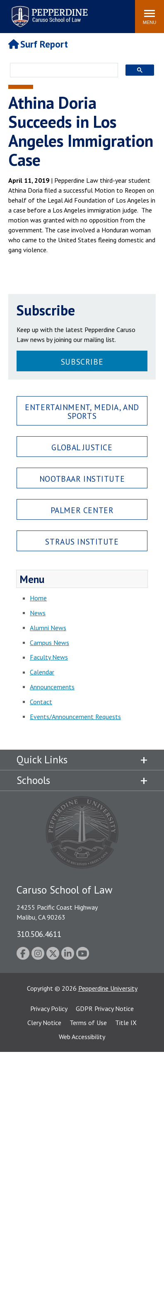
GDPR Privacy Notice (105, 1008)
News (38, 613)
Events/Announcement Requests (75, 716)
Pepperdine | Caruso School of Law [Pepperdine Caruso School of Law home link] (48, 11)
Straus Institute (81, 541)
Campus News (49, 642)
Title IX (126, 1022)
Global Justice (81, 447)
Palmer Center (82, 510)
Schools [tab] (33, 780)
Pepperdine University (107, 988)
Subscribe (82, 361)
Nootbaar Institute (82, 478)
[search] (61, 70)
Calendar (42, 672)
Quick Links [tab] (42, 759)
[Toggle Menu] (149, 16)
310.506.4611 (39, 934)
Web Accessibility (82, 1036)
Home (38, 598)
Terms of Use (88, 1022)
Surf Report (38, 44)
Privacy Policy (49, 1008)
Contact (41, 702)
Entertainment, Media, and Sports (82, 411)
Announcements (52, 687)
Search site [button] (16, 12)
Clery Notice (44, 1022)
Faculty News (49, 657)
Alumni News (48, 628)
